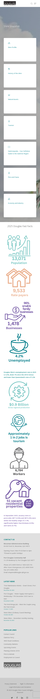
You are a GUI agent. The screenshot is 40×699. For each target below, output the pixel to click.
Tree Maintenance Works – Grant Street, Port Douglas (20, 587)
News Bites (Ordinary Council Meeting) (17, 613)
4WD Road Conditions (11, 641)
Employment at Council (12, 657)
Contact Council (9, 634)
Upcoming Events (10, 647)
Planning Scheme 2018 (11, 651)
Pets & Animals (9, 654)
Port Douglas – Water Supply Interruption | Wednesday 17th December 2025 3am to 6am (19, 596)
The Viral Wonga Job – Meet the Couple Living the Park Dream (19, 605)
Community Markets (11, 644)
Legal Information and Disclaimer (20, 687)
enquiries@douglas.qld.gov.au (18, 572)
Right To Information (27, 684)
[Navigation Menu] (35, 4)
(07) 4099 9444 (14, 565)
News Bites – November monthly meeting (18, 618)
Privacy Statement (11, 684)
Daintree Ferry (9, 637)
